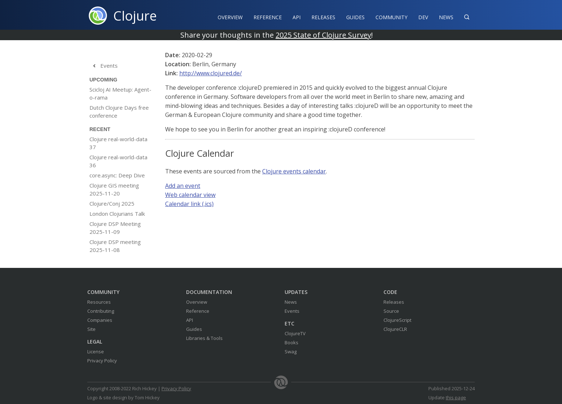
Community (391, 17)
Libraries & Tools (204, 338)
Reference (197, 311)
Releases (323, 17)
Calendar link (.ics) (189, 204)
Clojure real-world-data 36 (118, 161)
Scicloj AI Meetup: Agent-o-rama (120, 93)
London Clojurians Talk (117, 213)
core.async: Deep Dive (117, 175)
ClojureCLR (395, 329)
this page (456, 397)
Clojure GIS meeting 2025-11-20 (114, 189)
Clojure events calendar (294, 171)
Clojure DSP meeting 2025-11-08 (115, 245)
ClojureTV (295, 333)
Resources (99, 302)
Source (391, 311)
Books (291, 342)
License (95, 351)
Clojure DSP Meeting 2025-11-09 (115, 227)
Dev (423, 17)
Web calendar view (190, 195)
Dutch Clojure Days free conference (119, 111)
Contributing (100, 311)
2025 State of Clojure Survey (323, 35)
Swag (291, 351)
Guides (355, 17)
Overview (230, 17)
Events (103, 66)
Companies (99, 320)
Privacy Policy (102, 360)
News (446, 17)
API (297, 17)
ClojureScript (397, 320)
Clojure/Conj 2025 (111, 203)
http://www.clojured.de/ (210, 73)
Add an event (182, 186)
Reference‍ (267, 17)
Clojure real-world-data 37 (118, 143)
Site (91, 329)
